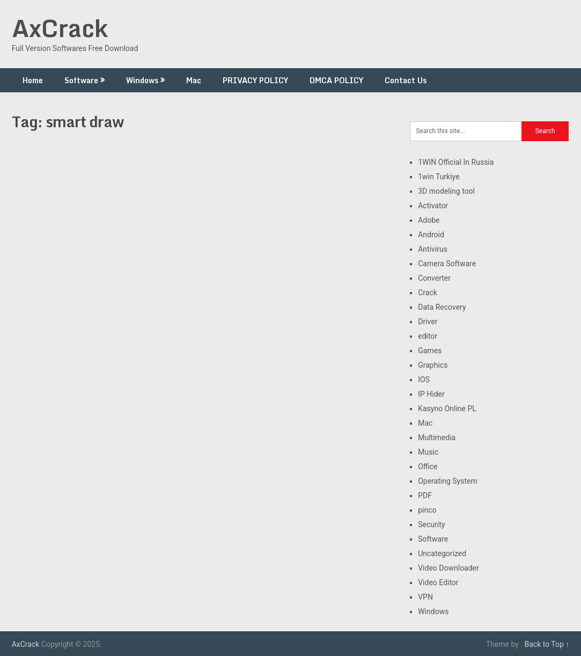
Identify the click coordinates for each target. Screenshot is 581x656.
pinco (427, 510)
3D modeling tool (446, 191)
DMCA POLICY (336, 80)
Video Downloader (448, 568)
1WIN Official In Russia (456, 162)
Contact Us (405, 80)
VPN (425, 597)
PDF (425, 495)
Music (428, 452)
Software (81, 80)
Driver (427, 321)
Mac (193, 80)
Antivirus (432, 249)
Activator (433, 205)
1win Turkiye (438, 176)
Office (427, 466)
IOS (424, 379)
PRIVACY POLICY (255, 80)
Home (33, 80)
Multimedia (436, 437)
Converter (434, 278)
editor (427, 336)
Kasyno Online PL (447, 408)
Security (431, 524)
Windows (142, 80)
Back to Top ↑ (546, 644)
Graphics (432, 365)
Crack (427, 292)
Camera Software (447, 263)
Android (431, 234)
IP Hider (431, 394)
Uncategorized (442, 553)
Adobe (428, 220)
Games (430, 350)
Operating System (447, 481)
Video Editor (438, 582)
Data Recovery (442, 307)
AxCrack (60, 28)
